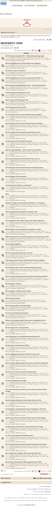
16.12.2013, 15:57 (36, 322)
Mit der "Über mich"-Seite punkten (17, 328)
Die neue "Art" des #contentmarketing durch (20, 372)
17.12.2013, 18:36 (37, 254)
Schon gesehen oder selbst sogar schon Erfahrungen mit (24, 220)
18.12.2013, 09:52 (36, 94)
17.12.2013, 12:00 (42, 269)
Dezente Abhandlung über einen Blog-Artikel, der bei (23, 400)
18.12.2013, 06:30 (42, 116)
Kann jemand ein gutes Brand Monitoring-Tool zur (22, 159)
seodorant (29, 254)
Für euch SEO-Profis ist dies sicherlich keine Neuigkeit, (23, 114)
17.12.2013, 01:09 (36, 285)
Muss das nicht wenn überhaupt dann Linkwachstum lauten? (26, 444)
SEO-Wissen (29, 5)
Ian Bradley (47, 486)
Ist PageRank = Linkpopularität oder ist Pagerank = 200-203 (25, 409)
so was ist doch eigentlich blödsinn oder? (19, 435)
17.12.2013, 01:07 (36, 293)
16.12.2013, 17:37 (35, 315)
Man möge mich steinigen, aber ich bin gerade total (23, 453)
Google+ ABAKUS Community (18, 121)
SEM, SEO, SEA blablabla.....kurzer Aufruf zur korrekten (23, 150)
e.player (29, 65)
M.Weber (29, 307)
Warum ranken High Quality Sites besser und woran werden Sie (26, 363)
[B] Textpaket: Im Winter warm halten (18, 291)
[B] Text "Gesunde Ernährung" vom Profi (19, 253)
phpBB (34, 489)
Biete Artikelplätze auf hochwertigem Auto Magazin (23, 63)
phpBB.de (48, 491)
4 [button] (43, 50)
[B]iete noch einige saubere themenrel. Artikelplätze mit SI (25, 320)
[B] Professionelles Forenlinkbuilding (17, 306)
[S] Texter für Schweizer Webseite (16, 313)
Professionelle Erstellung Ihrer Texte (17, 93)
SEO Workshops (8, 500)
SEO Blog (21, 497)
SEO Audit (34, 500)
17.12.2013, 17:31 (37, 262)
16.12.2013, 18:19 (35, 300)
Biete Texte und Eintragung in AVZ (16, 100)
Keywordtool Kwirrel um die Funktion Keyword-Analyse (24, 123)
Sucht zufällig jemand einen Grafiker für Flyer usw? (22, 354)
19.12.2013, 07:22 (36, 65)
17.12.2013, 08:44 (37, 278)
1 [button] (37, 50)
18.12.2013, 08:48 (35, 109)
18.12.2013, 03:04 (39, 231)
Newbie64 (29, 278)
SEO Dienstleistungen (41, 497)
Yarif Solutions (30, 231)
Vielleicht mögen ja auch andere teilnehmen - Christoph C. (25, 203)
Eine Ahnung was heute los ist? (15, 107)
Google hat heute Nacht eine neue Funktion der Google (24, 427)
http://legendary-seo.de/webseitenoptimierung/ (22, 336)
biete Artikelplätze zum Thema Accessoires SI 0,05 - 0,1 (24, 78)
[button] (32, 50)
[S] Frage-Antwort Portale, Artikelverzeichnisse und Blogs (25, 260)
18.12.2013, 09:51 (36, 101)
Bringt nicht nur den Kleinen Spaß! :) (17, 345)
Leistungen (17, 5)
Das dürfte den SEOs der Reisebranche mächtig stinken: (24, 167)
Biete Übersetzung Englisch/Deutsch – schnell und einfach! (25, 85)
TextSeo (29, 87)
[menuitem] (47, 29)
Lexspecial (29, 262)
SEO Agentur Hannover (11, 497)
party (28, 109)
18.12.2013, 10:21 (36, 79)
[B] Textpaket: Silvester (13, 284)
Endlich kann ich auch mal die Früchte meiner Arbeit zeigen (25, 418)
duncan (29, 285)
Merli (28, 300)
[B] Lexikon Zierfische (12, 298)
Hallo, (7, 194)
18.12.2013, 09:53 (36, 87)
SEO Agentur (6, 14)
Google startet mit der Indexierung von (18, 141)
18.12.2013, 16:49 (36, 72)
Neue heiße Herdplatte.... (13, 244)
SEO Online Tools (29, 497)
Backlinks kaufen (26, 500)
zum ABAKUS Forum (6, 482)
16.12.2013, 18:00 (37, 307)
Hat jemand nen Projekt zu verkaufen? (18, 185)
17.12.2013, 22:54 (39, 238)
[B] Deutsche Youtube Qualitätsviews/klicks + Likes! (23, 229)
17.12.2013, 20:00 (42, 246)
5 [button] (45, 50)
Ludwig (29, 79)
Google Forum (14, 112)
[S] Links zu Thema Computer (15, 71)
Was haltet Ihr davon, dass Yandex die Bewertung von (23, 267)
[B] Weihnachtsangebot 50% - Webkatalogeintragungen (24, 56)
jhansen (29, 72)
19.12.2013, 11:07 (39, 57)
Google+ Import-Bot (32, 116)
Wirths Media (30, 57)
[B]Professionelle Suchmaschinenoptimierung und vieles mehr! (27, 237)
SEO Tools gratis (43, 500)
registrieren (17, 37)
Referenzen (42, 5)
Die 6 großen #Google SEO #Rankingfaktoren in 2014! (23, 462)
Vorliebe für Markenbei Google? (16, 381)
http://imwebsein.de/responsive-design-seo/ (21, 212)
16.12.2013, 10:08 (42, 329)
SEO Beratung (17, 500)
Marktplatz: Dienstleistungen (18, 60)
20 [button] (48, 50)
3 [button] (41, 50)
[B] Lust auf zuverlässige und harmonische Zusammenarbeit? (26, 276)
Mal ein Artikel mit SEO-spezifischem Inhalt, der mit (22, 132)
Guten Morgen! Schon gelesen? (16, 176)
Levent (28, 315)
